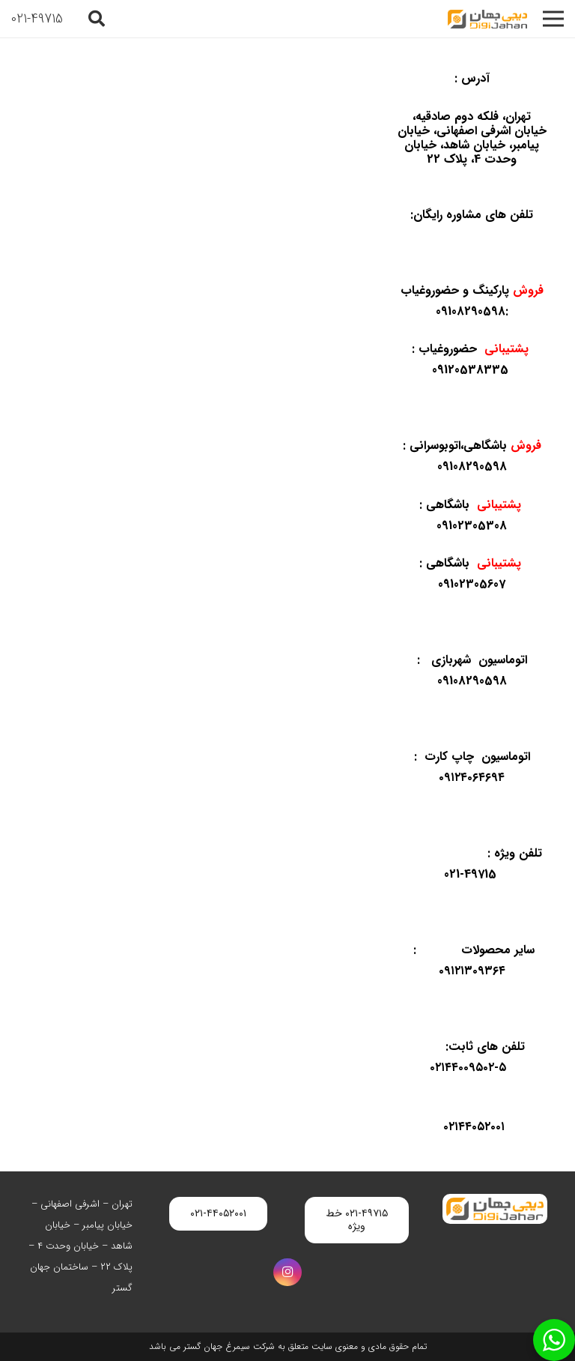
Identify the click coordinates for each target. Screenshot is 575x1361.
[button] (97, 18)
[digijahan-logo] (487, 19)
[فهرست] (553, 18)
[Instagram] (287, 1272)
